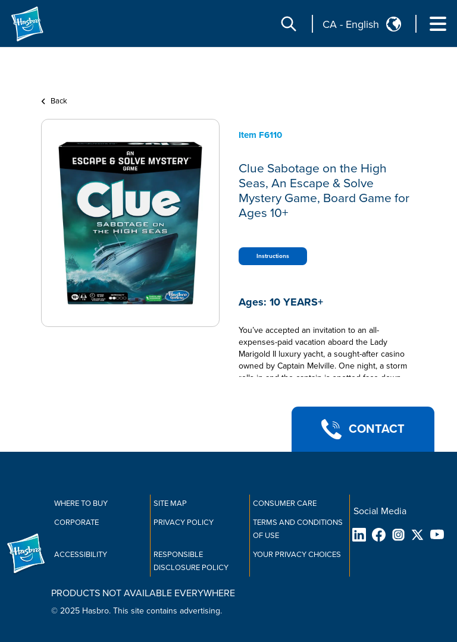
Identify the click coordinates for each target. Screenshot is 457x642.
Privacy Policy (184, 522)
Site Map (170, 503)
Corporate (76, 522)
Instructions (272, 256)
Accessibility (80, 554)
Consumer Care (285, 503)
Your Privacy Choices (297, 554)
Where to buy (81, 503)
